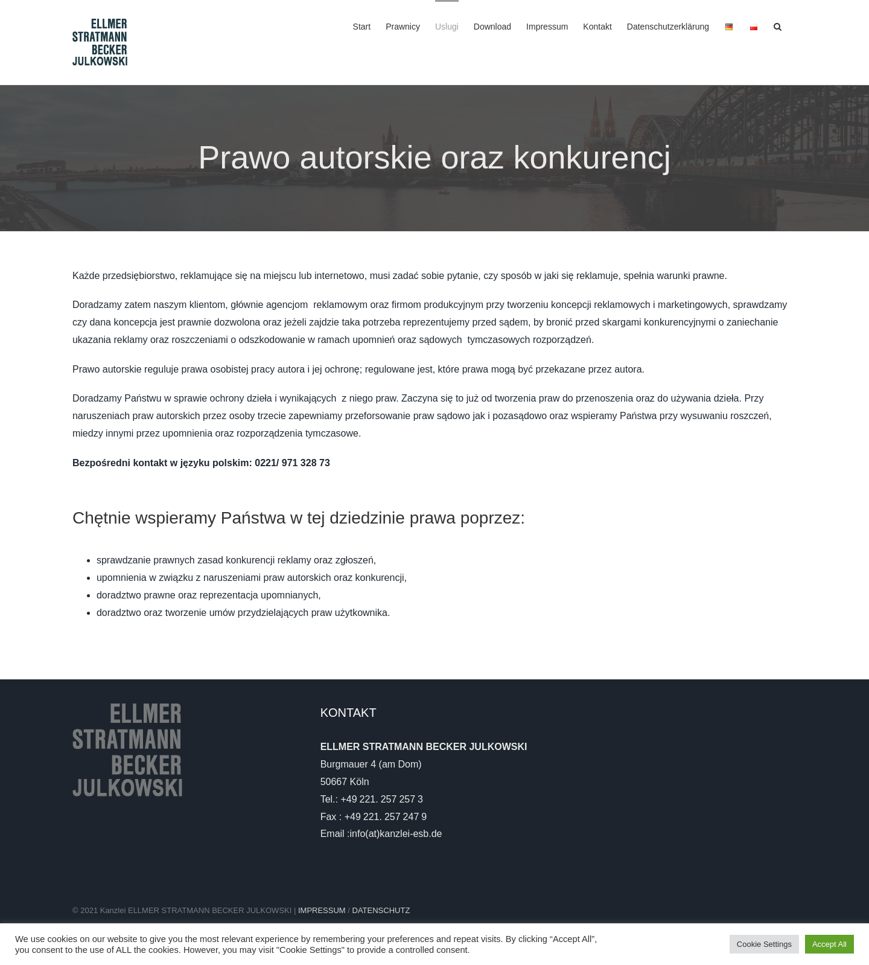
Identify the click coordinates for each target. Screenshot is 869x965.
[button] (777, 25)
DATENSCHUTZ (381, 910)
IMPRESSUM (323, 910)
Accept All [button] (829, 944)
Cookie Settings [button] (764, 944)
